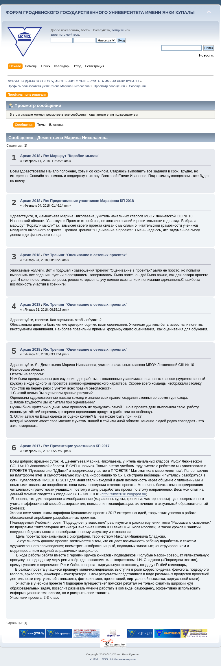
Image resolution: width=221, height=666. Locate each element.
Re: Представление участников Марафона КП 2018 (88, 201)
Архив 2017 (30, 446)
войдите (118, 30)
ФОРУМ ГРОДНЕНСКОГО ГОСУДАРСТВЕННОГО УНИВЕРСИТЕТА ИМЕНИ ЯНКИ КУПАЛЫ (100, 12)
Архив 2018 (30, 156)
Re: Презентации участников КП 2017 (76, 446)
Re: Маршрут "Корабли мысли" (71, 156)
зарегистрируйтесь (65, 34)
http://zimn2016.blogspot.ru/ (124, 494)
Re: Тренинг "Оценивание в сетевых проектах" (85, 255)
